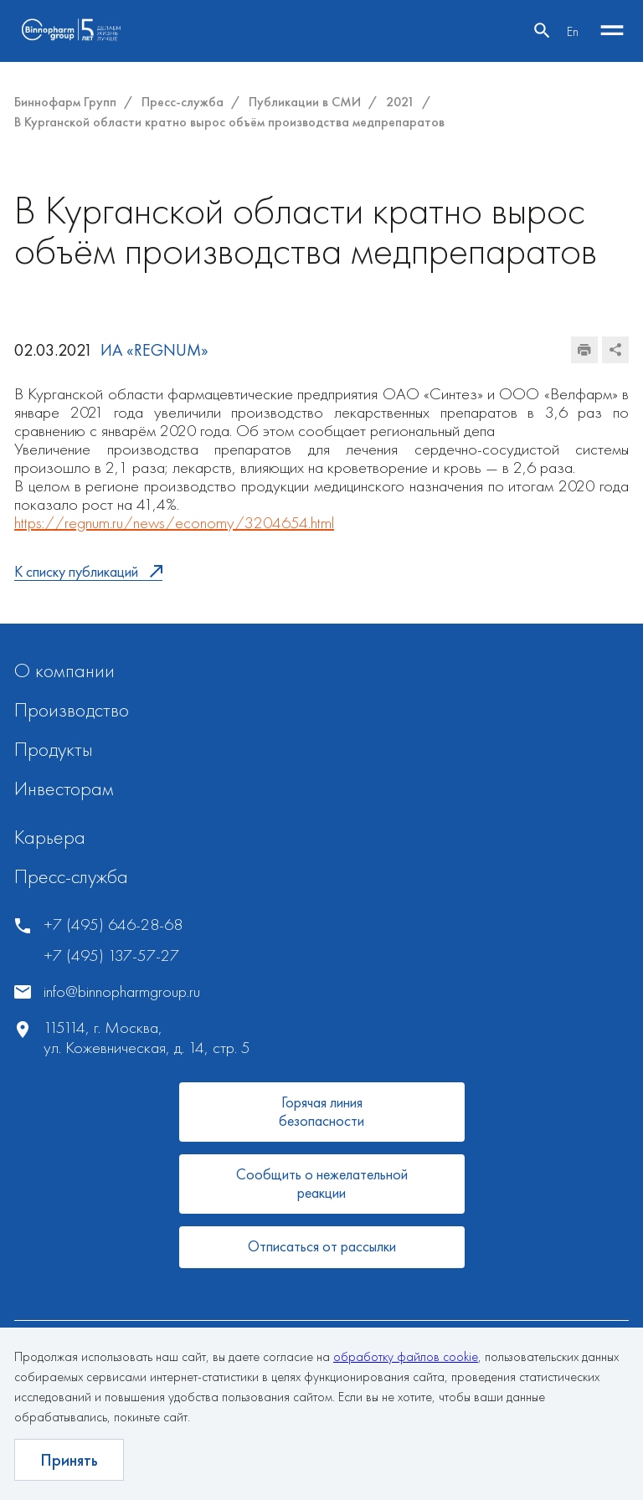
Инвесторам (64, 788)
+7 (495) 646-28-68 (113, 924)
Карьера (49, 837)
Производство (71, 709)
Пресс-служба (71, 876)
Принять (69, 1460)
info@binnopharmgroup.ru (122, 991)
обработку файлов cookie (405, 1356)
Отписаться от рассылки (322, 1246)
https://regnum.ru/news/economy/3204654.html (174, 522)
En (573, 31)
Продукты (53, 749)
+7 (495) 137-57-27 (111, 955)
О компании (64, 670)
